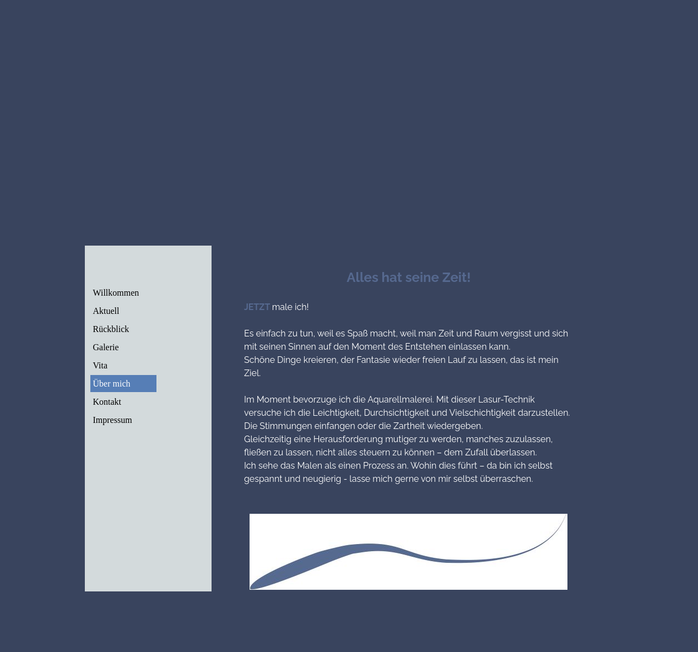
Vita (100, 365)
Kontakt (107, 401)
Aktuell (106, 311)
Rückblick (111, 329)
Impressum (112, 420)
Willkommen (116, 292)
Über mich (112, 383)
